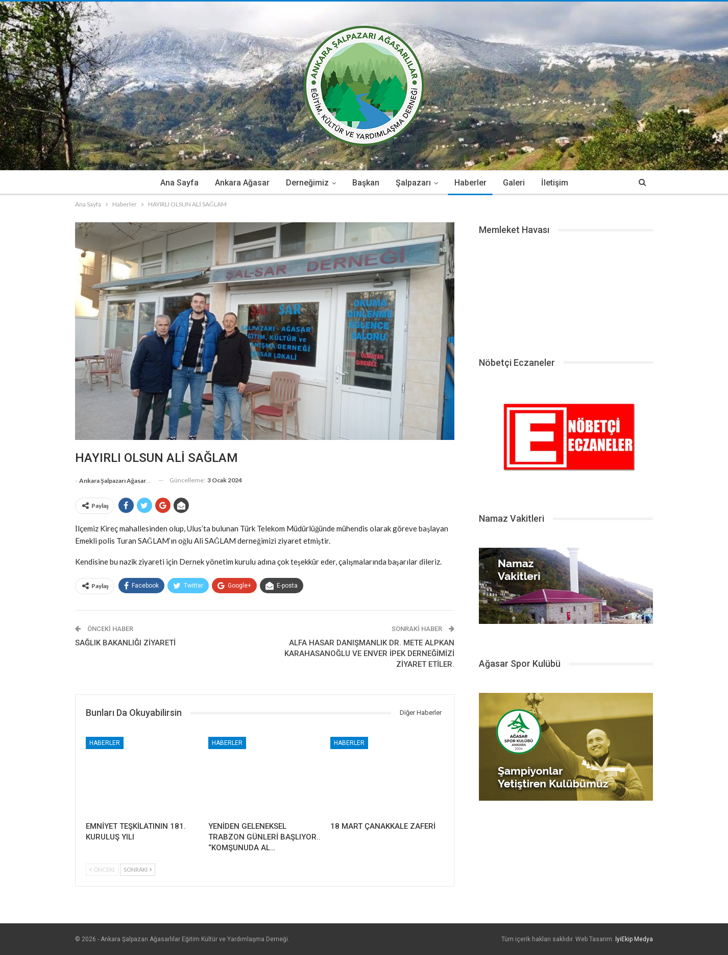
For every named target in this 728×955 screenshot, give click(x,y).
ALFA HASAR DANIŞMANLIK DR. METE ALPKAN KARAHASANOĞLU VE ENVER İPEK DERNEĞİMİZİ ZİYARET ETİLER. (369, 653)
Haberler (472, 183)
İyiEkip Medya (634, 939)
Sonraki (138, 869)
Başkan (364, 183)
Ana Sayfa (174, 183)
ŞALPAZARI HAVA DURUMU (566, 292)
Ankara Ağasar (238, 183)
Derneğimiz (304, 183)
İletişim (559, 183)
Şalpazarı (413, 183)
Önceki (102, 869)
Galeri (517, 183)
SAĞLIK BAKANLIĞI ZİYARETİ (125, 642)
